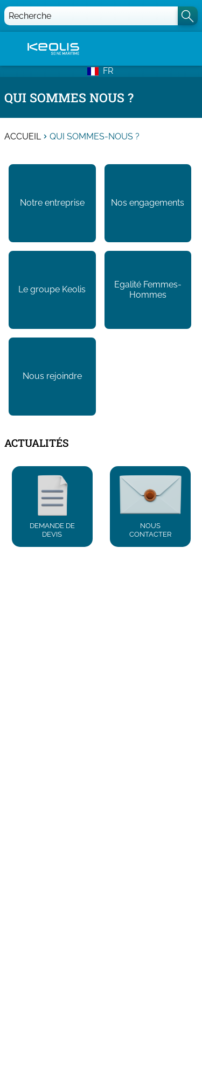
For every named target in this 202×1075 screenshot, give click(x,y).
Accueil (22, 137)
